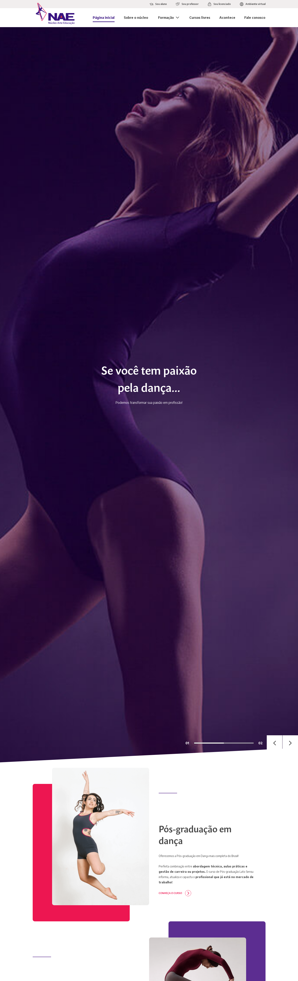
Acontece (227, 18)
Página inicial (104, 18)
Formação (166, 18)
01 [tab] (187, 743)
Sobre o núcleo (136, 18)
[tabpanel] (149, 395)
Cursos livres (199, 18)
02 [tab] (260, 743)
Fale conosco (254, 18)
